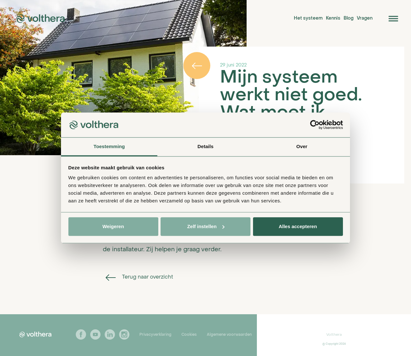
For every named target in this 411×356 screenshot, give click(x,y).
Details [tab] (205, 146)
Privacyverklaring (155, 335)
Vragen (364, 18)
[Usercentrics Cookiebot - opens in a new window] (315, 125)
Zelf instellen (205, 226)
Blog (349, 18)
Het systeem (308, 18)
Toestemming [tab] (109, 146)
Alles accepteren (298, 226)
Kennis (333, 18)
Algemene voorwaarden (229, 335)
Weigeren (113, 226)
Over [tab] (302, 146)
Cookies (189, 335)
